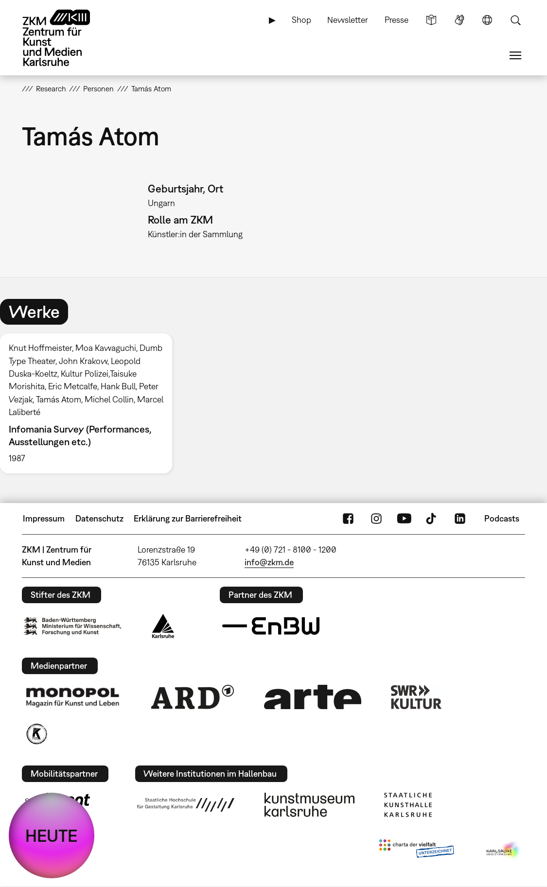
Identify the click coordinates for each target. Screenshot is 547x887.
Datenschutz (99, 518)
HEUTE (51, 835)
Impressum (44, 518)
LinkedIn (460, 518)
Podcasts (501, 518)
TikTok (432, 518)
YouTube (404, 518)
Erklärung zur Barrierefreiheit (188, 518)
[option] (90, 403)
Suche (515, 20)
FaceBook (348, 518)
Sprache (487, 20)
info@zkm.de (269, 562)
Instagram (376, 518)
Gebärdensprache (459, 20)
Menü (515, 55)
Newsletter (347, 20)
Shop (301, 20)
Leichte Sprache (431, 20)
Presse (396, 20)
